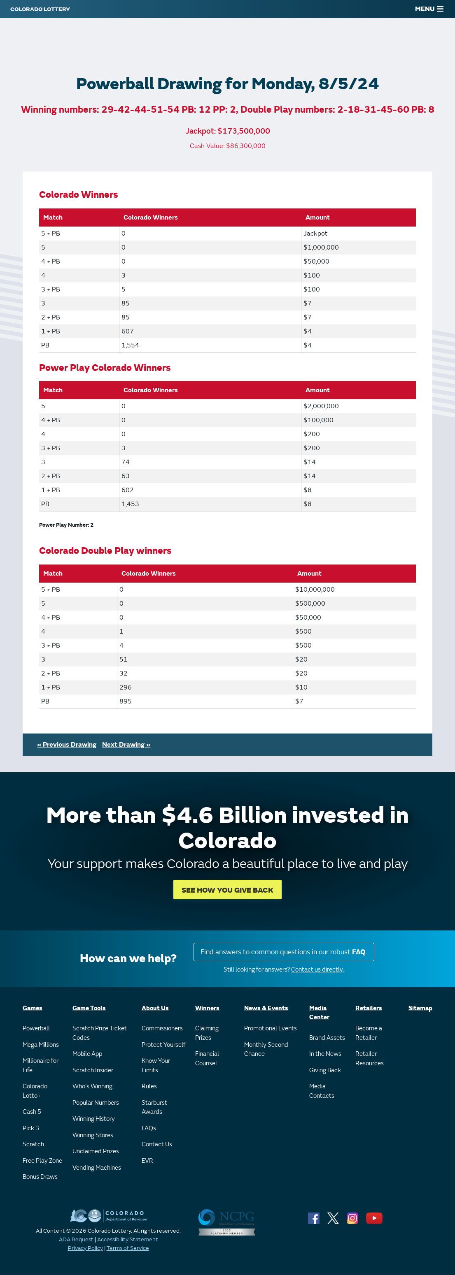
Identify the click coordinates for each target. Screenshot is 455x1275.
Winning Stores (92, 1135)
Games (32, 1008)
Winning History (93, 1119)
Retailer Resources (369, 1058)
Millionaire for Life (40, 1065)
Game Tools (89, 1008)
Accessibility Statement (127, 1239)
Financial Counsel (207, 1058)
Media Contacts (321, 1091)
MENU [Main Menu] (429, 9)
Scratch (33, 1144)
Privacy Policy (85, 1248)
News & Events (266, 1008)
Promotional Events (270, 1028)
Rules (149, 1086)
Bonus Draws (40, 1177)
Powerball (36, 1028)
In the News (325, 1054)
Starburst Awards (154, 1107)
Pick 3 (31, 1128)
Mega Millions (41, 1045)
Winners (207, 1008)
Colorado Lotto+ (35, 1091)
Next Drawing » (126, 744)
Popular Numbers (95, 1103)
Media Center (319, 1013)
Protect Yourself (163, 1045)
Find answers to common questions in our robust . (284, 952)
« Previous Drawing (66, 744)
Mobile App (87, 1054)
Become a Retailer (368, 1033)
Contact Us (157, 1144)
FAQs (149, 1128)
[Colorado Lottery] (40, 9)
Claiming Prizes (207, 1033)
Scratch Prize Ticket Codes (99, 1033)
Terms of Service (128, 1248)
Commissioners (162, 1028)
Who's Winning (92, 1086)
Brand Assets (327, 1038)
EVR (147, 1161)
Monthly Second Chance (266, 1049)
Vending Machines (96, 1168)
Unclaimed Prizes (95, 1151)
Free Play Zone (42, 1161)
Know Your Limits (156, 1065)
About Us (155, 1008)
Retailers (368, 1008)
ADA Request (76, 1239)
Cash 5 (32, 1112)
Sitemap (420, 1008)
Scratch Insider (92, 1070)
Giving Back (325, 1070)
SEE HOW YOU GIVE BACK (227, 890)
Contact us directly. (317, 970)
